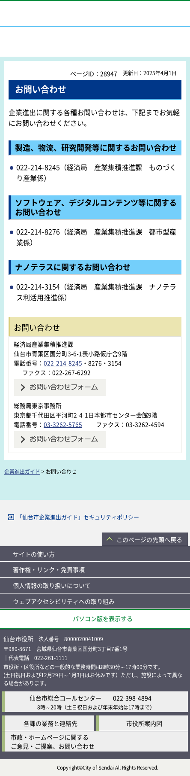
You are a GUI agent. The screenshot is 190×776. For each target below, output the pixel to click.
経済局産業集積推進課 (44, 344)
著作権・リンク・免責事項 (49, 569)
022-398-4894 (132, 698)
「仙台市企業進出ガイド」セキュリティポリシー (78, 517)
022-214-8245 (63, 363)
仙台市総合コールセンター (65, 698)
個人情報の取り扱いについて (52, 585)
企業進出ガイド (22, 471)
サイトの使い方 (34, 554)
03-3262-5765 (63, 424)
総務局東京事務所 (38, 405)
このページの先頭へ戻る (149, 539)
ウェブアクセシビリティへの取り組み (64, 601)
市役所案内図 (144, 723)
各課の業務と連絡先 (50, 723)
